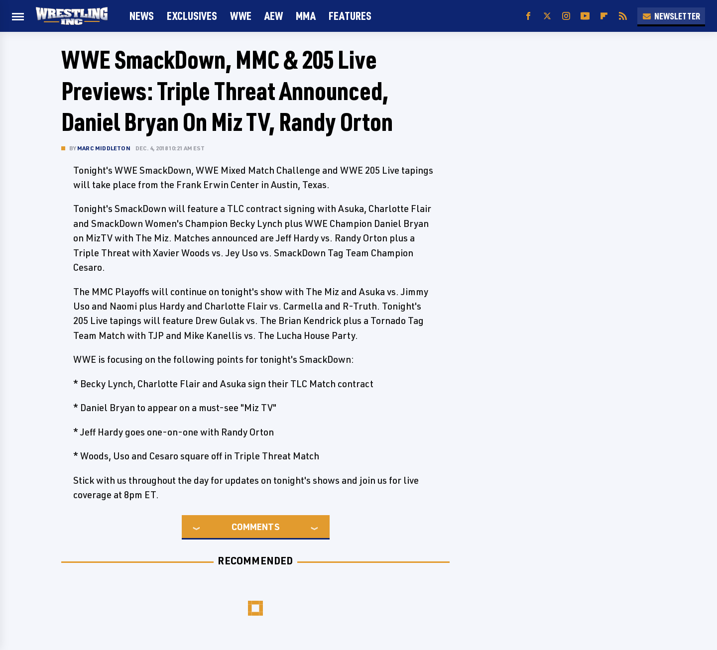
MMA (306, 15)
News (141, 15)
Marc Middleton (103, 148)
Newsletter (671, 15)
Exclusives (192, 15)
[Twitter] (547, 16)
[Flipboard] (603, 16)
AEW (273, 15)
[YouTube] (585, 16)
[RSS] (622, 16)
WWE (240, 15)
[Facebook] (528, 16)
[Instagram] (566, 16)
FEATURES (350, 15)
